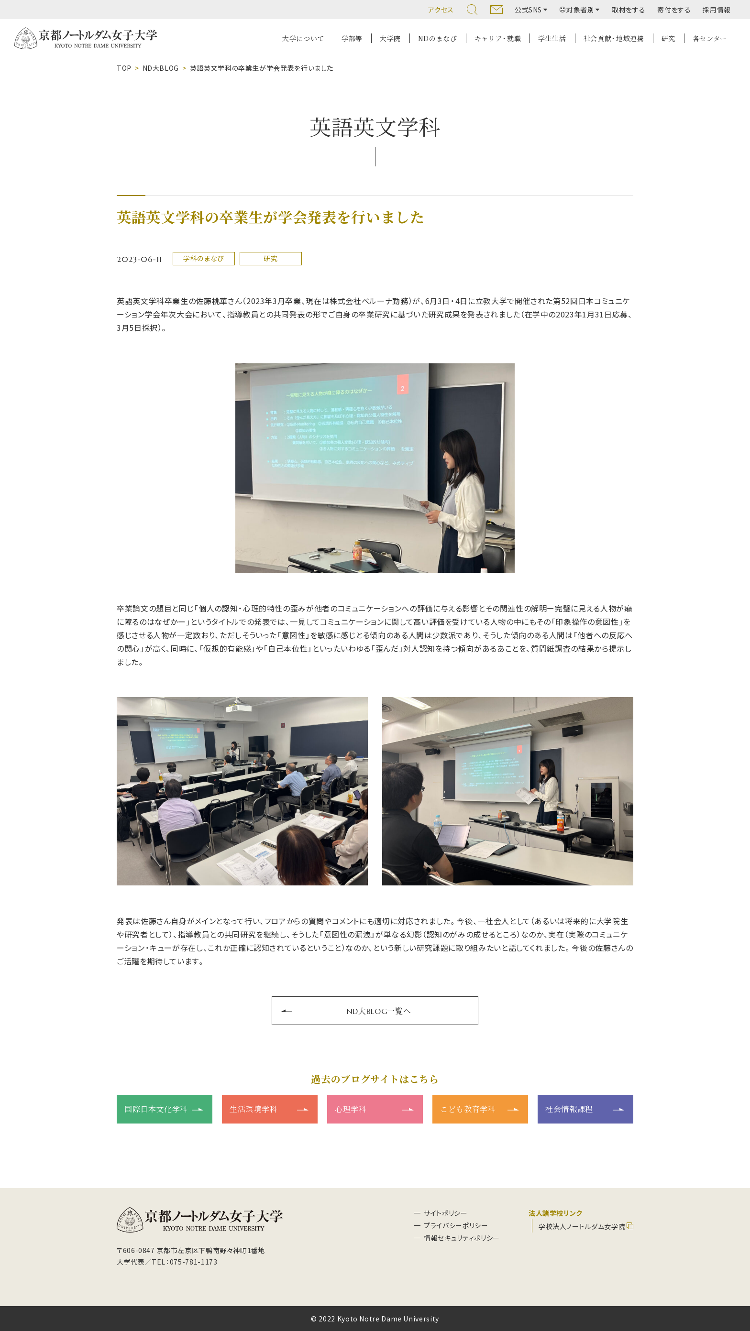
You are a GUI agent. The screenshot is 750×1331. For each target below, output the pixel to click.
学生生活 (552, 38)
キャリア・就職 (497, 38)
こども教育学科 (468, 1108)
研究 (668, 38)
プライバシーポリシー (456, 1225)
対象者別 (577, 9)
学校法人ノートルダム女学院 (582, 1226)
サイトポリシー (445, 1213)
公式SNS (528, 9)
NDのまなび (437, 38)
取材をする (628, 9)
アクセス (441, 9)
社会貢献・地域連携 (614, 38)
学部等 (352, 38)
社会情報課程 (569, 1108)
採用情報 (717, 9)
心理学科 (351, 1108)
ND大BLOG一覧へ (379, 1010)
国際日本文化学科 (156, 1108)
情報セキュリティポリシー (462, 1238)
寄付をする (674, 9)
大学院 (390, 38)
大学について (303, 38)
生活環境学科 (253, 1108)
